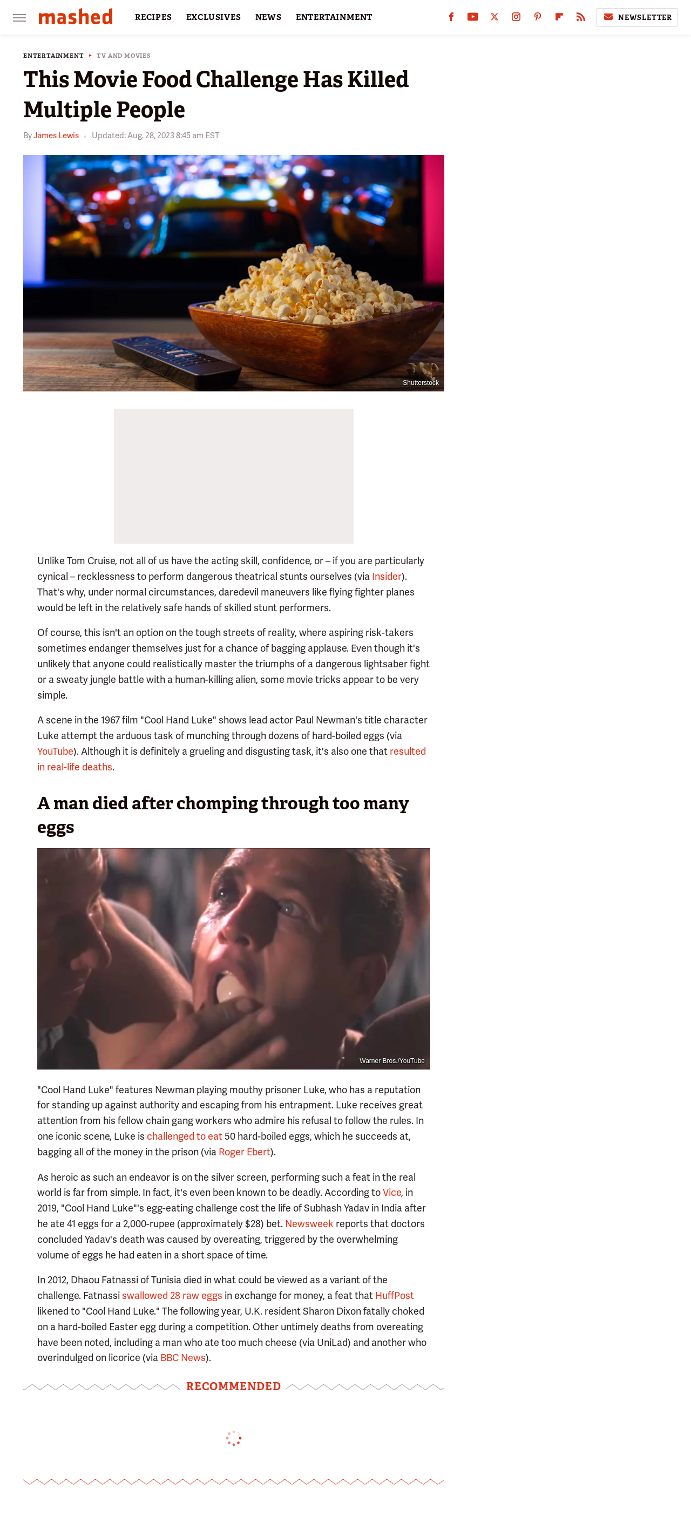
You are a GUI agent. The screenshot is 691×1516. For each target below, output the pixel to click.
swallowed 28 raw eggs (172, 1295)
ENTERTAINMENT (334, 17)
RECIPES (153, 17)
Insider (387, 576)
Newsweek (309, 1223)
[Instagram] (516, 19)
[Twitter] (494, 19)
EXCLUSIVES (213, 17)
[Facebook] (451, 19)
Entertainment (53, 56)
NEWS (268, 17)
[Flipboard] (559, 19)
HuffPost (394, 1295)
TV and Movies (124, 56)
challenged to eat (184, 1136)
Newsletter (637, 17)
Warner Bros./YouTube (392, 1061)
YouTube (55, 751)
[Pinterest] (537, 19)
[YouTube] (472, 19)
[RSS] (580, 19)
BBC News (183, 1357)
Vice (392, 1192)
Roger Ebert (244, 1152)
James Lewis (56, 135)
